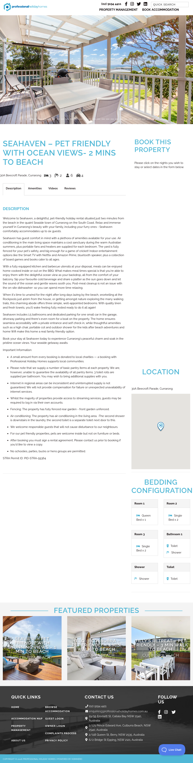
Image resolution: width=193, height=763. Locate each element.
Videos (53, 188)
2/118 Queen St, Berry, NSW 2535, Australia (116, 734)
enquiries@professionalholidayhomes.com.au (118, 711)
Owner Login (55, 726)
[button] (14, 69)
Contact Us (99, 697)
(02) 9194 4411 (111, 4)
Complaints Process (60, 733)
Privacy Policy (56, 740)
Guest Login (54, 718)
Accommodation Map (27, 718)
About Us (18, 740)
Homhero (77, 759)
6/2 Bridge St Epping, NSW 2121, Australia (116, 740)
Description (13, 188)
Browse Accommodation (57, 709)
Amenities (35, 188)
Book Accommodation (160, 10)
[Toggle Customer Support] (172, 749)
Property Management (118, 10)
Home (15, 707)
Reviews (70, 188)
